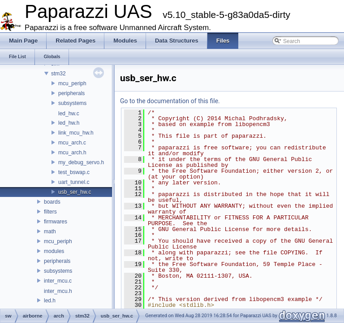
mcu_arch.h (72, 152)
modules (54, 251)
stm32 (58, 73)
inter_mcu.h (58, 291)
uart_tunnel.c (73, 182)
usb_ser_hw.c (74, 192)
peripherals (71, 93)
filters (50, 212)
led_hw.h (68, 123)
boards (52, 202)
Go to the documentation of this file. (170, 101)
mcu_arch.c (72, 143)
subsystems (72, 103)
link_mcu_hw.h (76, 133)
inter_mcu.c (58, 281)
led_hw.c (68, 113)
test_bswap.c (74, 172)
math (50, 231)
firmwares (55, 221)
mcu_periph (72, 83)
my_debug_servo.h (81, 162)
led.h (50, 300)
